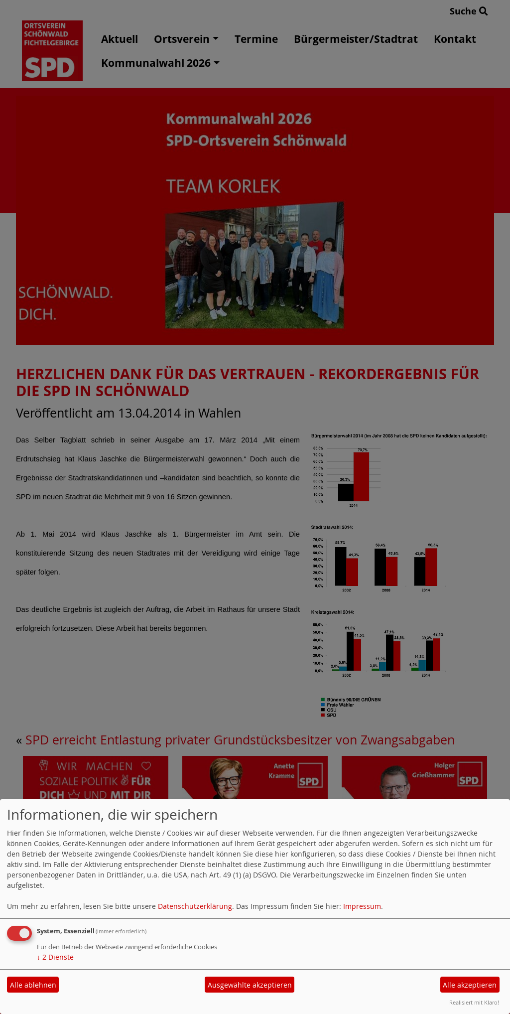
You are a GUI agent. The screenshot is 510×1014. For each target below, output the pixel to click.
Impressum (362, 906)
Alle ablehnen (33, 985)
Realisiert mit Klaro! (474, 1002)
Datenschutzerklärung (195, 906)
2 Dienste (55, 957)
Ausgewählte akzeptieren (250, 985)
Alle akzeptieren (470, 985)
